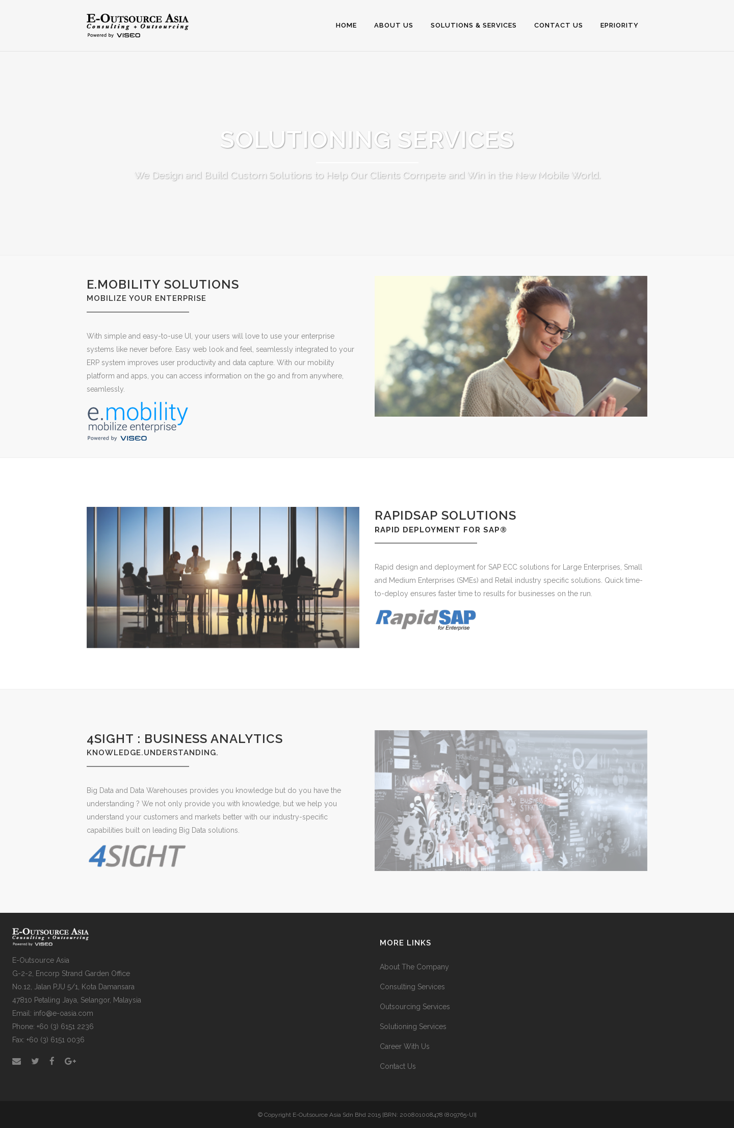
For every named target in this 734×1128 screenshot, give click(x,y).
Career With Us (405, 1046)
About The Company (414, 967)
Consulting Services (412, 987)
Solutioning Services (413, 1026)
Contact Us (398, 1066)
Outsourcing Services (415, 1007)
